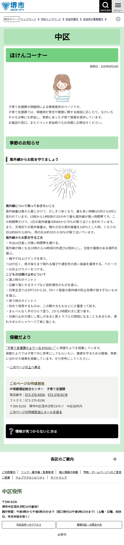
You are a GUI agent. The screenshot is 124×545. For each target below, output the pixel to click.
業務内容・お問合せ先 (89, 524)
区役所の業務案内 (93, 19)
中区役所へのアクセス (28, 524)
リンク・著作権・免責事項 (37, 472)
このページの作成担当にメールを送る (36, 412)
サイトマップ (59, 477)
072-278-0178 (57, 394)
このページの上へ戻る (25, 367)
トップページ (28, 19)
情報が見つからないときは (36, 431)
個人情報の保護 (68, 472)
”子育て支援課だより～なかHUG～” (31, 347)
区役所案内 (72, 19)
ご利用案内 (8, 472)
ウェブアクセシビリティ (30, 477)
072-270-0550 (35, 394)
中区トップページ (51, 19)
